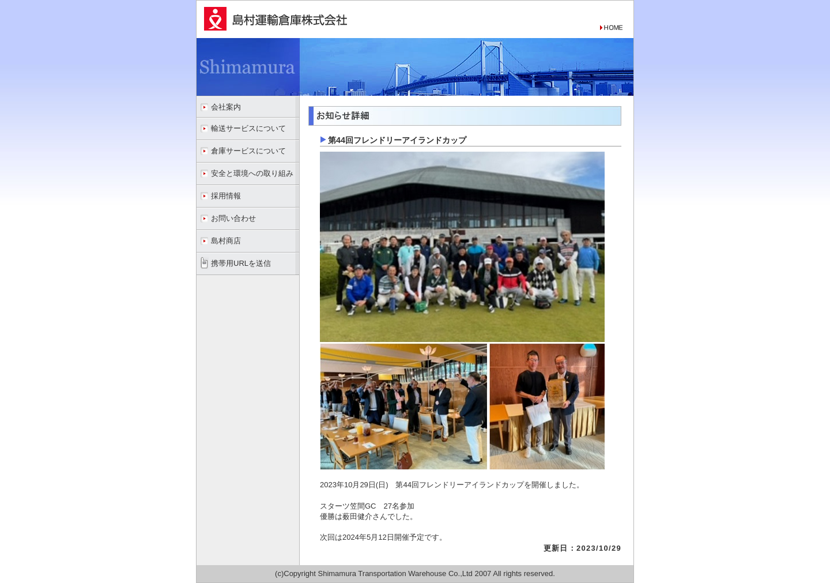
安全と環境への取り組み (252, 173)
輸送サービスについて (248, 128)
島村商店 (226, 240)
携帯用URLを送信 (241, 263)
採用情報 (226, 195)
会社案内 (226, 107)
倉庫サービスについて (248, 150)
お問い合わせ (233, 218)
